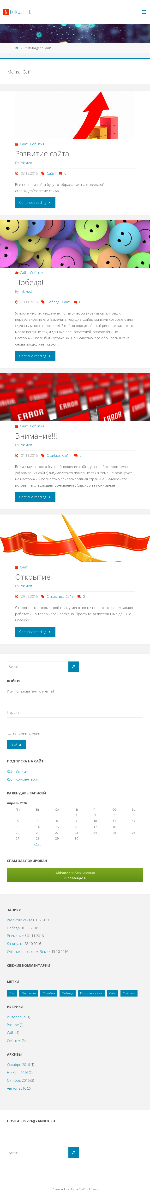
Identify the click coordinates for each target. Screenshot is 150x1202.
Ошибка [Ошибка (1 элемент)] (49, 993)
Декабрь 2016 (18, 1064)
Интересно (16, 1017)
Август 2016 (16, 1088)
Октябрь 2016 (18, 1080)
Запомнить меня (26, 733)
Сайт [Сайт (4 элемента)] (112, 993)
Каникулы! (15, 943)
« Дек (37, 844)
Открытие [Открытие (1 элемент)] (28, 993)
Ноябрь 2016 (17, 1072)
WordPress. (90, 1189)
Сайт (24, 144)
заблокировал (75, 875)
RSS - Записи (17, 771)
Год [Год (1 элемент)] (11, 993)
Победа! (29, 282)
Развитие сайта (42, 153)
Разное (13, 1025)
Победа (53, 302)
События (37, 144)
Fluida (73, 1189)
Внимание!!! (36, 435)
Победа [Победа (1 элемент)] (67, 993)
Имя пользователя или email (30, 691)
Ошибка (53, 455)
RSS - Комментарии (23, 779)
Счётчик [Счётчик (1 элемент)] (129, 993)
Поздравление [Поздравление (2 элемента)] (91, 993)
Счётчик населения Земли (28, 951)
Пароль (13, 712)
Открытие (32, 577)
